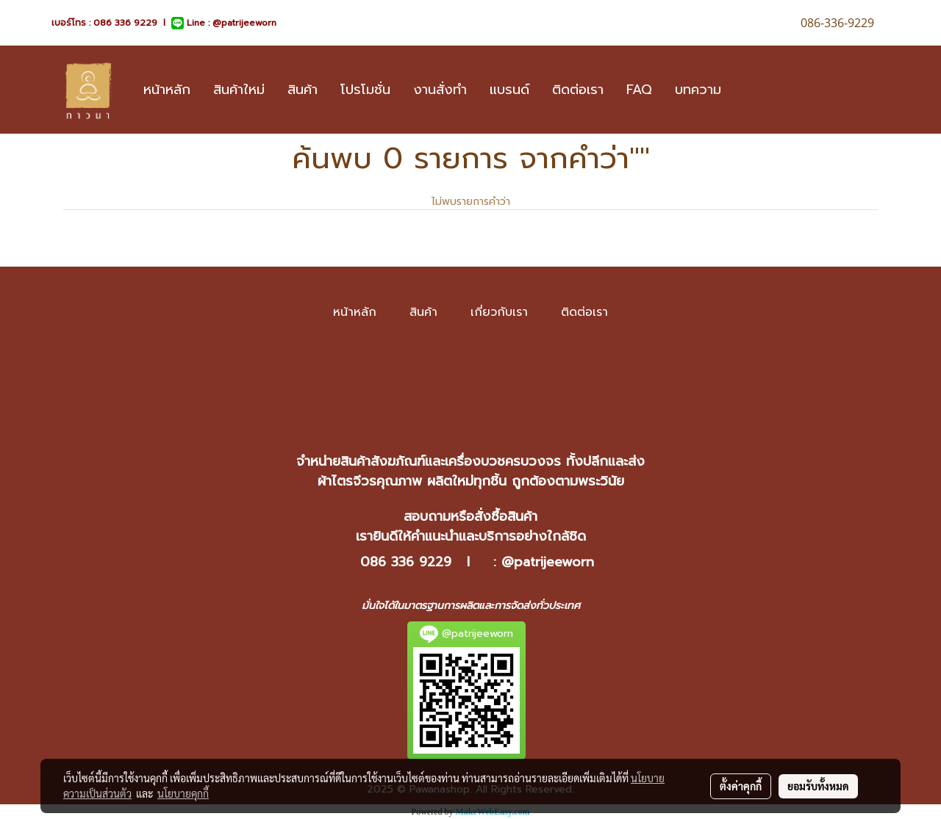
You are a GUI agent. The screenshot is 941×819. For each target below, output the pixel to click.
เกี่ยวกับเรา (499, 312)
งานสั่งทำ (440, 89)
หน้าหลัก (166, 89)
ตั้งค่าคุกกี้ (741, 786)
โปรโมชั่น (365, 89)
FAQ (639, 89)
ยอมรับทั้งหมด (818, 786)
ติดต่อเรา (578, 89)
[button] (745, 89)
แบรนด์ (509, 89)
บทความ (698, 89)
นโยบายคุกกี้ (183, 793)
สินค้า (302, 89)
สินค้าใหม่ (239, 89)
